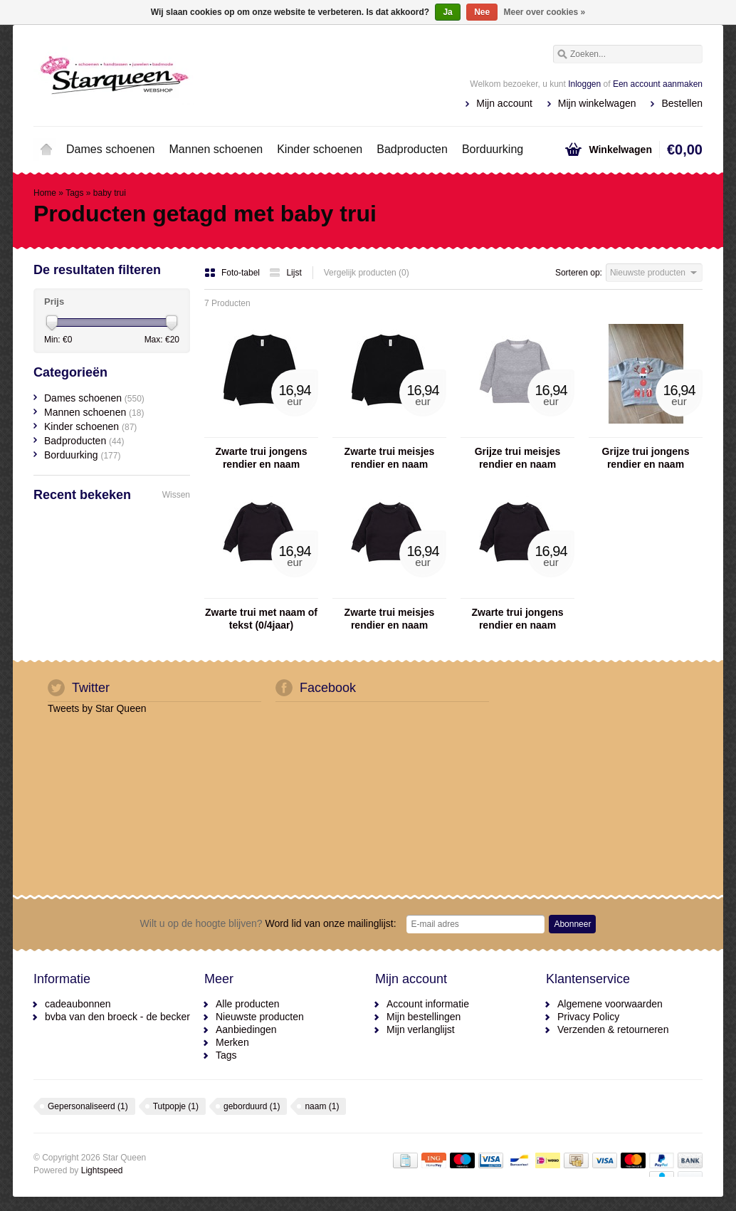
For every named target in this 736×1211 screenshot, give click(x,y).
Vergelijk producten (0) (366, 273)
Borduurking (492, 149)
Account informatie (428, 1004)
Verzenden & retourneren (612, 1029)
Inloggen (584, 84)
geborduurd (252, 1106)
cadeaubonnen (78, 1004)
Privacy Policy (588, 1016)
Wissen (176, 495)
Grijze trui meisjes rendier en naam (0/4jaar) (518, 458)
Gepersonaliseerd (88, 1106)
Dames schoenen (110, 149)
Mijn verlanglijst (421, 1029)
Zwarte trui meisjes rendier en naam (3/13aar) (390, 458)
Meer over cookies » (545, 12)
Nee (482, 12)
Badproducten (412, 149)
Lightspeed (102, 1170)
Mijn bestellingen (424, 1016)
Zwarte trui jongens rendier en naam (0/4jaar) (517, 619)
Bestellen (682, 103)
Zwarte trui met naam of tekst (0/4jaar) (261, 619)
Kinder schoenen (319, 149)
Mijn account (504, 103)
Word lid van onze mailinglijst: (268, 923)
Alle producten (248, 1004)
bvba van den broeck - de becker (117, 1016)
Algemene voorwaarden (610, 1004)
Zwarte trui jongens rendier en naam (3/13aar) (261, 458)
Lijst (285, 273)
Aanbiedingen (246, 1029)
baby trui (109, 193)
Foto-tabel (233, 273)
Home (46, 149)
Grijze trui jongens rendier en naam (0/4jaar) (646, 458)
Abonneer (572, 924)
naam (322, 1106)
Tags (74, 193)
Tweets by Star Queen (97, 708)
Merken (232, 1042)
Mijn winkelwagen (597, 103)
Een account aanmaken (658, 84)
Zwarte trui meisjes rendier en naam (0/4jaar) (390, 619)
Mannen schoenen (216, 149)
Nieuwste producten (260, 1016)
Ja (447, 12)
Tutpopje (176, 1106)
